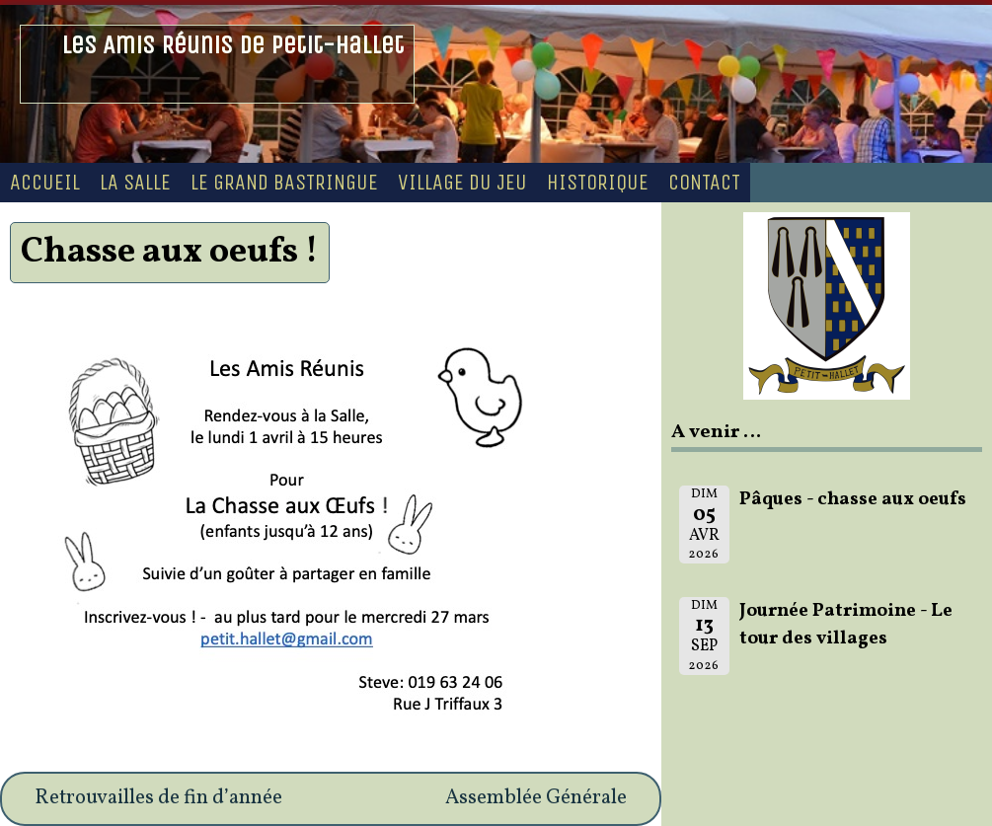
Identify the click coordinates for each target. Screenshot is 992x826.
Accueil (45, 182)
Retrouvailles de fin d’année (158, 798)
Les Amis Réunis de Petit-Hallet (232, 45)
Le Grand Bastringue (284, 182)
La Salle (135, 182)
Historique (598, 182)
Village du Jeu (462, 182)
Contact (704, 182)
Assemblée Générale (536, 798)
